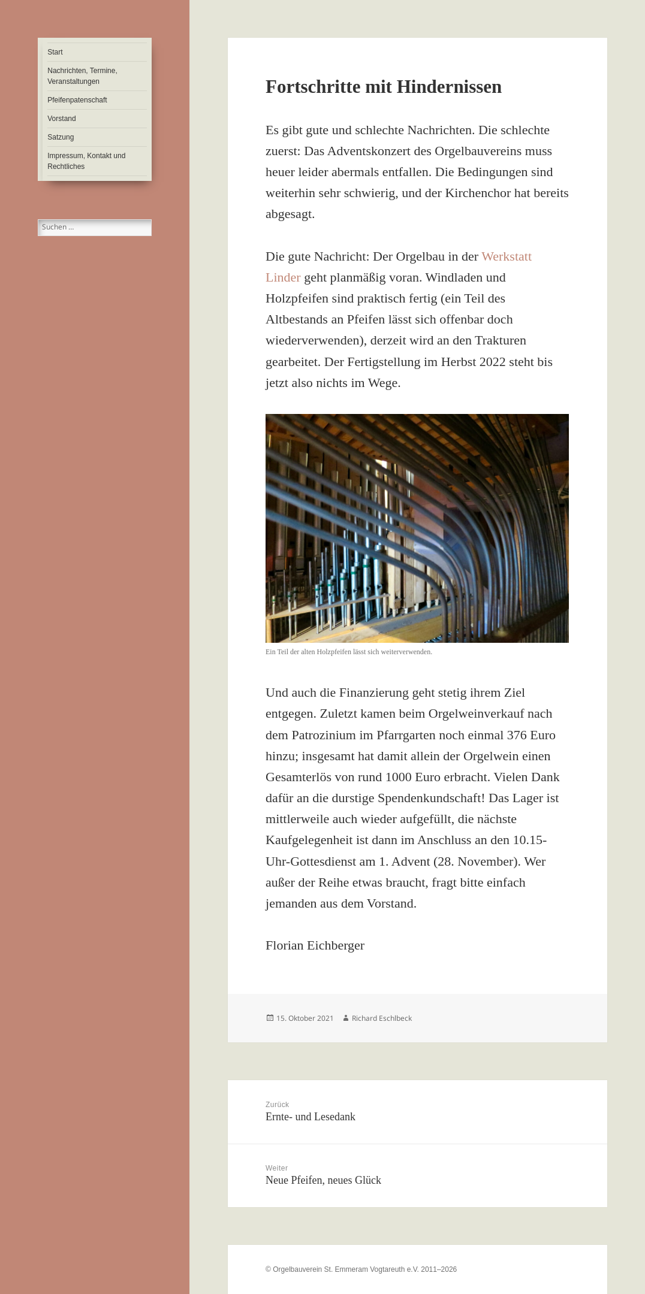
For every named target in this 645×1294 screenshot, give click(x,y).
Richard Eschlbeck (382, 1018)
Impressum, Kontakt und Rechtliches (86, 161)
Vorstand (61, 118)
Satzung (60, 137)
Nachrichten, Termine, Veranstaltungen (82, 76)
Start (54, 52)
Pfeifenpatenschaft (77, 100)
